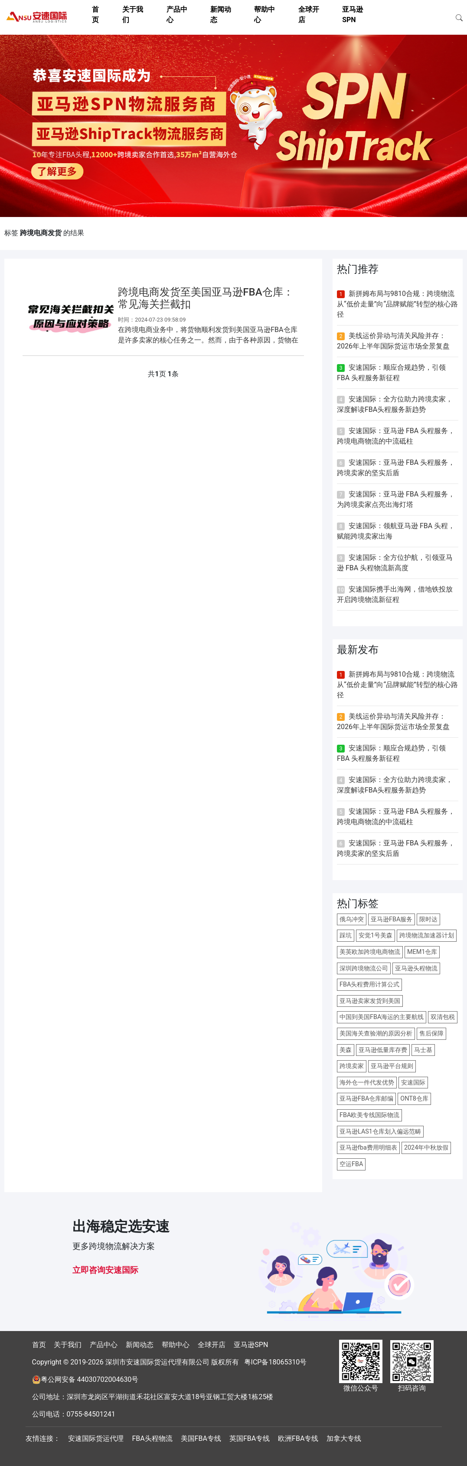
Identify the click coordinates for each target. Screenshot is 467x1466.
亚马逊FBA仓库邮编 (366, 1098)
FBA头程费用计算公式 (369, 984)
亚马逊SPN (251, 1345)
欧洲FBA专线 (298, 1438)
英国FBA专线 (249, 1438)
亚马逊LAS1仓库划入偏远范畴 (380, 1131)
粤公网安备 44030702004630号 (90, 1379)
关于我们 (68, 1345)
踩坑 (346, 935)
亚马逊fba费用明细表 (368, 1147)
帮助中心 (175, 1345)
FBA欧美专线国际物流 (369, 1115)
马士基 (423, 1050)
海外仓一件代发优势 (367, 1082)
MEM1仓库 (422, 952)
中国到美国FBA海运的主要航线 (382, 1017)
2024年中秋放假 (426, 1147)
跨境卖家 (352, 1066)
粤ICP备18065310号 (275, 1362)
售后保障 (431, 1033)
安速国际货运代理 (96, 1438)
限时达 (428, 919)
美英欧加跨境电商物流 (370, 952)
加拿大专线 (344, 1438)
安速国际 (413, 1082)
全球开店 (211, 1345)
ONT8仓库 (414, 1098)
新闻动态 (139, 1345)
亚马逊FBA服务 (391, 919)
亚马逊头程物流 (416, 968)
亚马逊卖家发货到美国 (370, 1001)
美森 (346, 1050)
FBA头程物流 (152, 1438)
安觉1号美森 (375, 935)
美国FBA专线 (201, 1438)
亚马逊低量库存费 (383, 1050)
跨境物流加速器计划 (426, 935)
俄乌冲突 (352, 919)
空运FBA (351, 1164)
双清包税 (443, 1017)
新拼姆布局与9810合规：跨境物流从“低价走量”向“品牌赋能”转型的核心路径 (397, 304)
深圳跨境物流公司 (364, 968)
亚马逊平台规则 (392, 1066)
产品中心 (104, 1345)
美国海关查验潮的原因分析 (376, 1033)
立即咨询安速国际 (105, 1270)
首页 (39, 1345)
